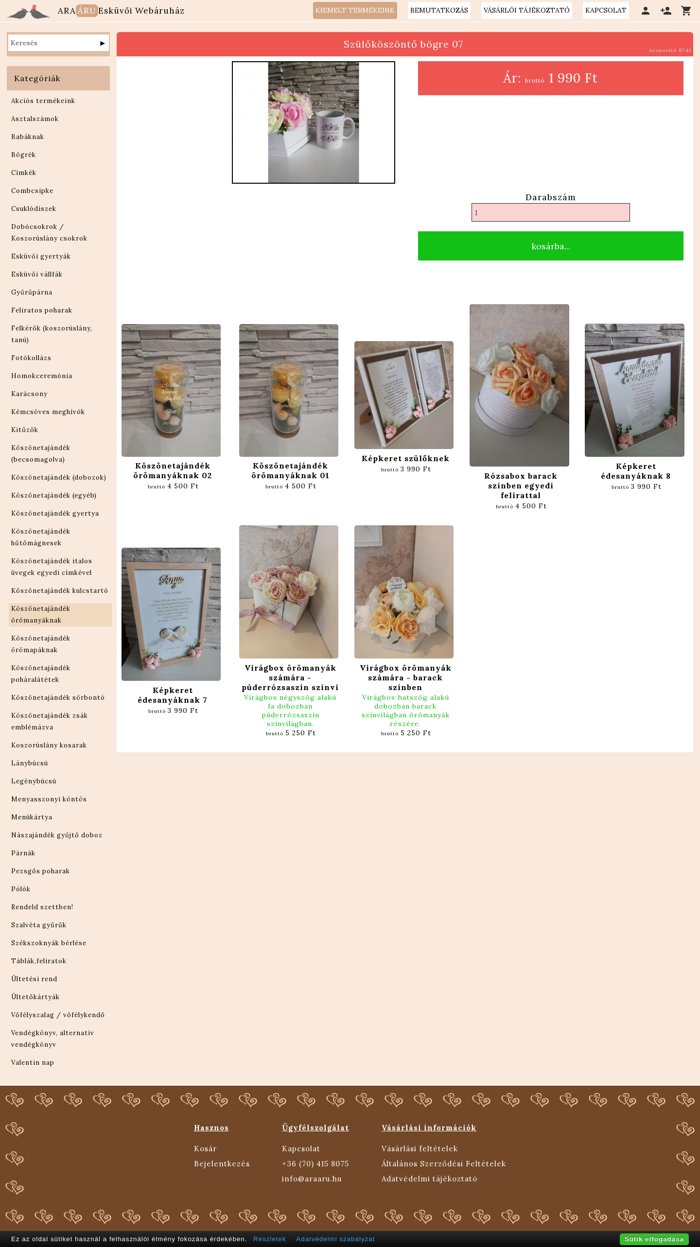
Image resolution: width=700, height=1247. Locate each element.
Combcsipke (32, 191)
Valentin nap (32, 1062)
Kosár (205, 1148)
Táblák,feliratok (39, 961)
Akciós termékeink (43, 101)
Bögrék (23, 155)
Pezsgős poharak (40, 871)
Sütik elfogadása (654, 1239)
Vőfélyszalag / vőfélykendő (58, 1015)
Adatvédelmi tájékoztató (429, 1178)
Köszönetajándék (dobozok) (58, 477)
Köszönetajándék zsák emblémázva (49, 721)
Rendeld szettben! (42, 907)
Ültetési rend (34, 979)
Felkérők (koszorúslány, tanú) (51, 334)
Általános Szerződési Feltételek (444, 1163)
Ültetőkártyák (35, 997)
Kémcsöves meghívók (48, 412)
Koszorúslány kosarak (49, 745)
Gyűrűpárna (31, 292)
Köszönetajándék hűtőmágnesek (40, 537)
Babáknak (27, 137)
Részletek (269, 1239)
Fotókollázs (31, 358)
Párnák (23, 853)
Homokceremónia (41, 376)
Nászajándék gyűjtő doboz (57, 835)
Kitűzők (24, 430)
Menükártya (31, 817)
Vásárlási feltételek (420, 1148)
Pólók (21, 889)
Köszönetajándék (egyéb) (54, 495)
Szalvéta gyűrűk (39, 925)
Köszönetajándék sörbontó (58, 697)
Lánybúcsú (29, 763)
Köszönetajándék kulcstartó (59, 591)
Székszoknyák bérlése (49, 943)
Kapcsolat (301, 1148)
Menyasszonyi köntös (49, 799)
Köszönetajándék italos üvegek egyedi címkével (51, 567)
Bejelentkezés (222, 1163)
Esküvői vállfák (37, 274)
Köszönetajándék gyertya (55, 513)
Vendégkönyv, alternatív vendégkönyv (52, 1039)
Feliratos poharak (41, 310)
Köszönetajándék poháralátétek (40, 674)
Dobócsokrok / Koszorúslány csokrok (49, 232)
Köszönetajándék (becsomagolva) (40, 454)
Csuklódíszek (33, 209)
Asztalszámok (35, 119)
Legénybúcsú (33, 781)
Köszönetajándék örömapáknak (40, 644)
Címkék (23, 173)
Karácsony (29, 394)
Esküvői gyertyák (41, 256)
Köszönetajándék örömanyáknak (40, 614)
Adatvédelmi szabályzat (335, 1239)
